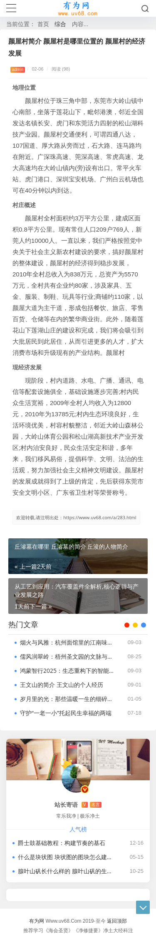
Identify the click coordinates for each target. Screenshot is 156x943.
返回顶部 (117, 920)
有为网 (36, 920)
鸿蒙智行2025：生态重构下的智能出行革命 (67, 670)
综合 (60, 24)
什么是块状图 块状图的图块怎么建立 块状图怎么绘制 (67, 857)
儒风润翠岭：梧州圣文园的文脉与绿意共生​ (67, 656)
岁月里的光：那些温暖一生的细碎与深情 (67, 699)
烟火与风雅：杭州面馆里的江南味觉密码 (67, 642)
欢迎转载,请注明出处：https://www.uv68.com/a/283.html (76, 517)
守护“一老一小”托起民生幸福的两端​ (65, 713)
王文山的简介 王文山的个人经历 (61, 685)
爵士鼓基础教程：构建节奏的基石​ (61, 843)
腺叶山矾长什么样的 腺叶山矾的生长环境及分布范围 (67, 871)
